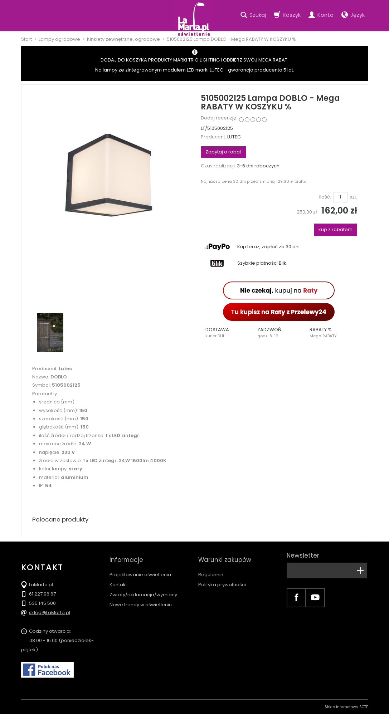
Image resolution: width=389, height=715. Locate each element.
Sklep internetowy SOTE (346, 707)
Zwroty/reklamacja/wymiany (143, 588)
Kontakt (118, 578)
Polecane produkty (62, 519)
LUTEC (234, 136)
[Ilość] (340, 197)
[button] (227, 332)
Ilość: (325, 197)
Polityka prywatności (222, 578)
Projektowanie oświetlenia (140, 568)
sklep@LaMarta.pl (49, 613)
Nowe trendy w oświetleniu (141, 598)
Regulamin (210, 568)
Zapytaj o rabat (223, 151)
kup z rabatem (335, 229)
